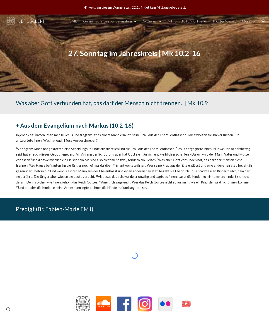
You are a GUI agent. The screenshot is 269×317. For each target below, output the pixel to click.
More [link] (246, 21)
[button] (263, 20)
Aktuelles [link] (150, 21)
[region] (134, 7)
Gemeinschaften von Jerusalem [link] (107, 21)
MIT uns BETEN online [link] (184, 21)
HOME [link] (71, 21)
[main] (134, 53)
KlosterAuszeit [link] (224, 21)
